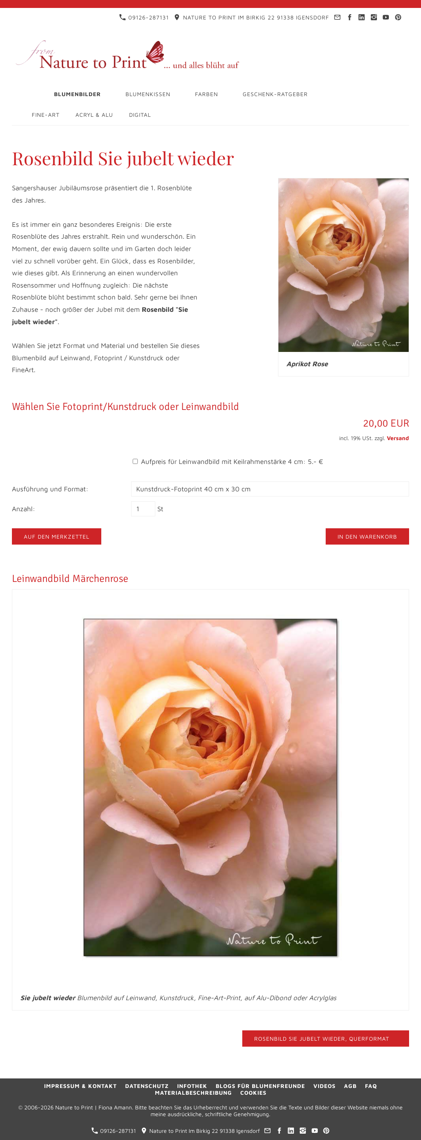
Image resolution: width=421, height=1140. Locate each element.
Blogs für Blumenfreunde (260, 1085)
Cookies (253, 1092)
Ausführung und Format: (50, 489)
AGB (350, 1085)
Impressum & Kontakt (80, 1085)
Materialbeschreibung (193, 1092)
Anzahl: (23, 509)
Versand (398, 438)
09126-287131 (144, 17)
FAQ (371, 1085)
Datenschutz (147, 1085)
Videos (324, 1085)
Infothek (192, 1085)
